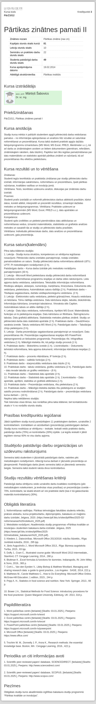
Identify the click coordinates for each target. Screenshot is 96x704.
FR (20, 8)
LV (5, 8)
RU (13, 8)
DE (17, 8)
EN (9, 8)
